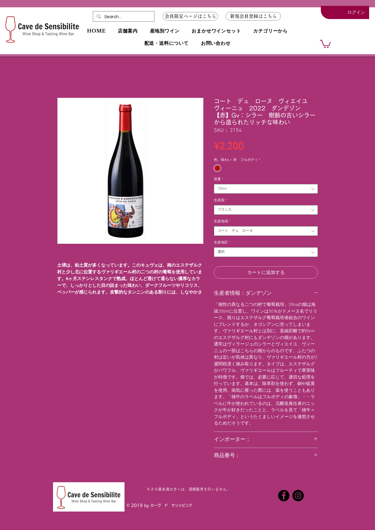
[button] (253, 16)
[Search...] (123, 16)
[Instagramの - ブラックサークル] (298, 495)
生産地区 (222, 243)
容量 (218, 179)
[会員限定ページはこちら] (190, 16)
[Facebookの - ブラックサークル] (283, 495)
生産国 (220, 200)
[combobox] (266, 189)
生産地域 (222, 221)
